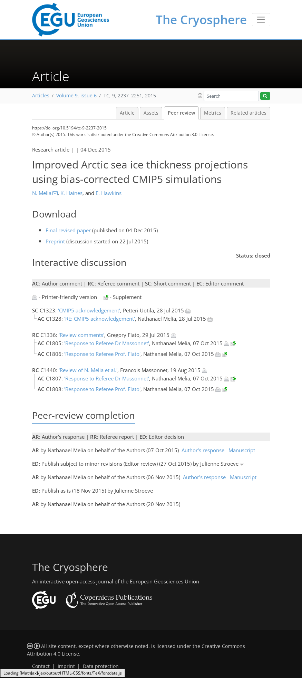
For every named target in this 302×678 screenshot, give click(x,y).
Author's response (203, 450)
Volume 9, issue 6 (76, 96)
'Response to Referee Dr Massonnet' (106, 343)
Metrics (212, 113)
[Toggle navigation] (261, 19)
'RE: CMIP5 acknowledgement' (99, 318)
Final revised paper (68, 230)
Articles (40, 96)
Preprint (55, 241)
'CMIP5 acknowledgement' (89, 310)
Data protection (101, 666)
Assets (151, 113)
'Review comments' (81, 334)
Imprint (66, 666)
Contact (41, 666)
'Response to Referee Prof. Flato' (102, 353)
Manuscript (241, 450)
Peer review (181, 113)
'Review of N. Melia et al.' (88, 370)
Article (127, 113)
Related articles (248, 113)
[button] (200, 96)
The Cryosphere (201, 19)
